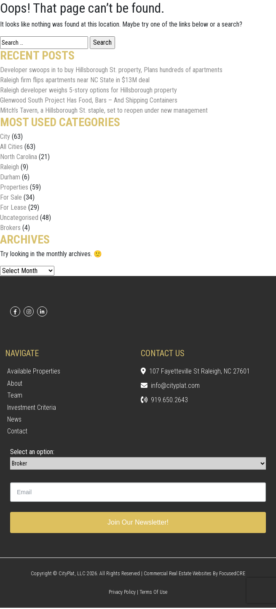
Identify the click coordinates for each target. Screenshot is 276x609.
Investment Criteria (33, 408)
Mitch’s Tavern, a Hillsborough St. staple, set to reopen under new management (104, 110)
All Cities (11, 147)
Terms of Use (153, 593)
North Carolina (18, 157)
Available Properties (34, 371)
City (5, 137)
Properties (14, 187)
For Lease (13, 207)
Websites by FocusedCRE (219, 575)
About (15, 383)
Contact (18, 432)
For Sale (11, 197)
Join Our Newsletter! (138, 523)
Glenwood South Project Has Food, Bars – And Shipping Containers (88, 100)
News (14, 420)
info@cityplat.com (170, 386)
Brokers (10, 228)
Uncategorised (19, 218)
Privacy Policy (122, 593)
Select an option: (32, 453)
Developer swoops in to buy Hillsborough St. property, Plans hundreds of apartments (111, 70)
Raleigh (9, 167)
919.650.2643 (164, 400)
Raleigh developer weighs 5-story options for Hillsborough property (88, 90)
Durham (10, 177)
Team (14, 396)
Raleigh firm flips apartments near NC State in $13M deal (75, 80)
